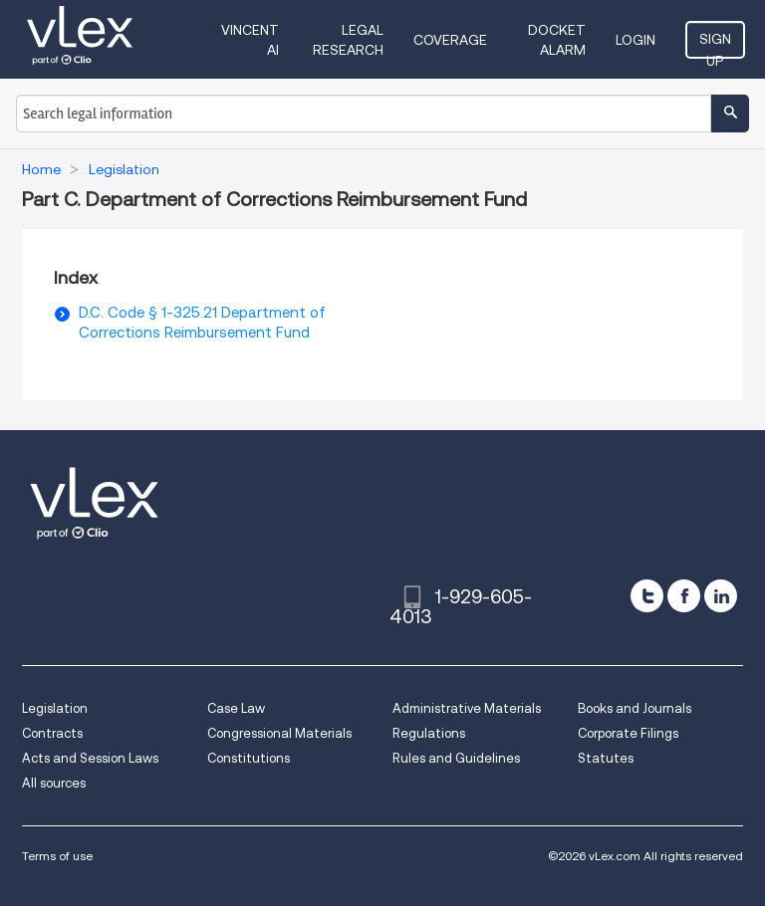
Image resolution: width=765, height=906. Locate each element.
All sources (54, 783)
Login (635, 40)
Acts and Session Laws (90, 758)
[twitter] (647, 595)
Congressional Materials (279, 733)
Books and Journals (634, 708)
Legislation (55, 708)
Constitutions (248, 758)
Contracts (52, 733)
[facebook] (683, 595)
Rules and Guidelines (456, 758)
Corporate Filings (628, 733)
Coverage (450, 40)
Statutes (606, 758)
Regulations (428, 733)
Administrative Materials (466, 708)
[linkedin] (720, 595)
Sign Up (715, 45)
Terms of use (57, 855)
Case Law (236, 708)
